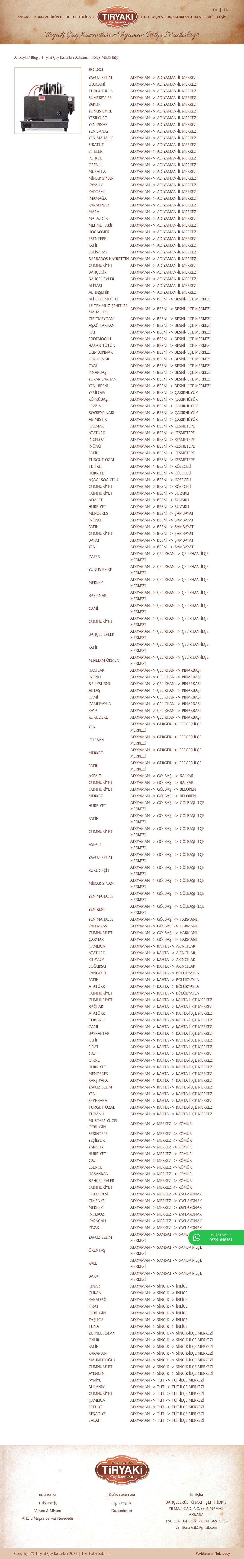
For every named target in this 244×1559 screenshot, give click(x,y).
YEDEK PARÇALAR (152, 17)
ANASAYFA (24, 17)
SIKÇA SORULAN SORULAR (184, 17)
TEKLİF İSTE (86, 17)
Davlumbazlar (121, 1510)
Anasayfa (20, 57)
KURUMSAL (41, 17)
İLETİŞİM (220, 17)
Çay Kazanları (122, 1503)
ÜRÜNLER (57, 17)
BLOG (208, 17)
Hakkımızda (48, 1503)
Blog (34, 57)
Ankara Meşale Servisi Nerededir (48, 1518)
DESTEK (71, 17)
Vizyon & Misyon (47, 1510)
